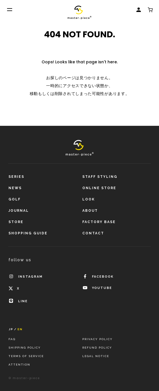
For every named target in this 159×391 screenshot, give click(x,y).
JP (11, 329)
